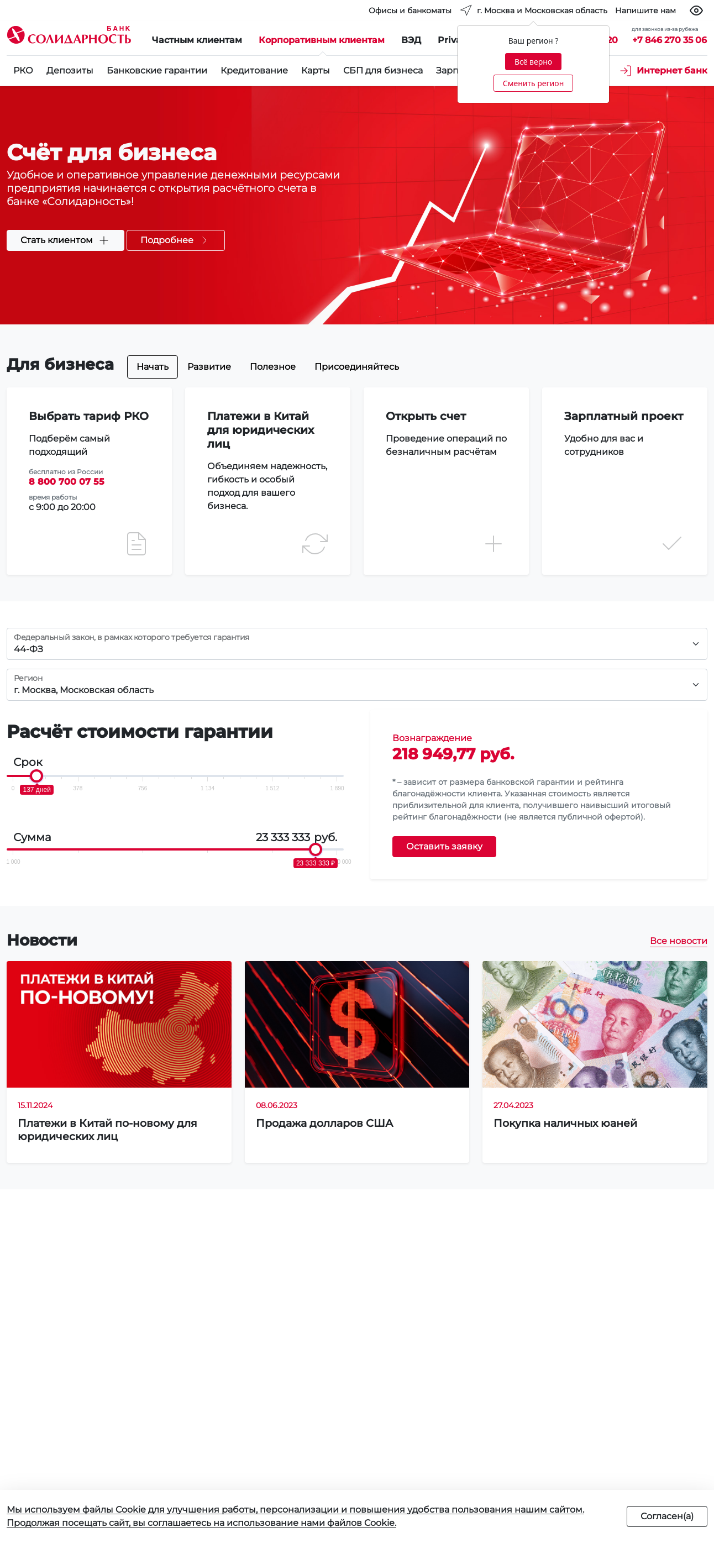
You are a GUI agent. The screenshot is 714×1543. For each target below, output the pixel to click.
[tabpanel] (357, 474)
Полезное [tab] (273, 366)
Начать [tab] (152, 366)
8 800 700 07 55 (66, 481)
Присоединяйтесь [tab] (356, 366)
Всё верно (533, 61)
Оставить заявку (444, 846)
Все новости (678, 941)
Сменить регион (533, 83)
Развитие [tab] (209, 366)
